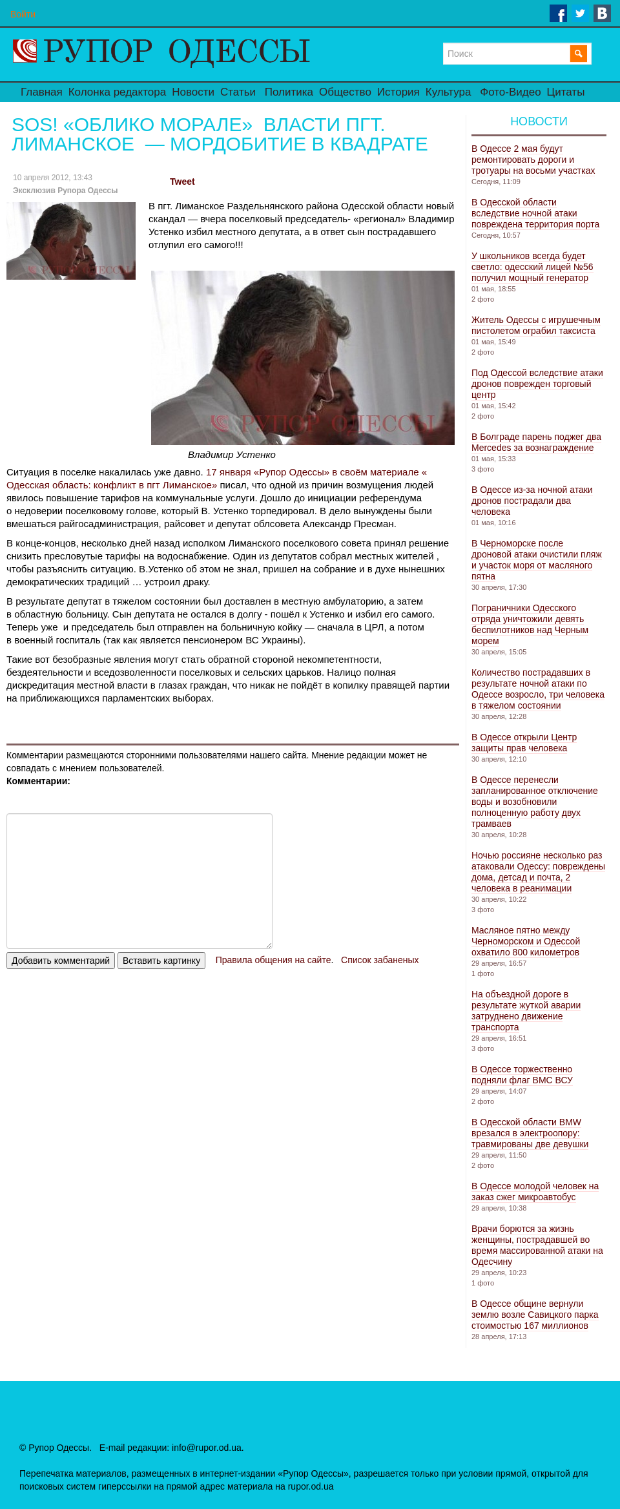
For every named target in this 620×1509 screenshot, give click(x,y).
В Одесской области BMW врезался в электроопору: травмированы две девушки (529, 1133)
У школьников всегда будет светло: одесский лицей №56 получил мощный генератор (532, 267)
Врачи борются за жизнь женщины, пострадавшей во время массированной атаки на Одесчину (537, 1245)
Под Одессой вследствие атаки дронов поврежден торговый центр (537, 384)
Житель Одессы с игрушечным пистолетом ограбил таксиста (536, 325)
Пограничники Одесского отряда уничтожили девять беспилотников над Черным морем (529, 624)
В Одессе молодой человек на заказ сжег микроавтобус (535, 1191)
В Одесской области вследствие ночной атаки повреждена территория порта (535, 213)
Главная (42, 92)
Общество (345, 92)
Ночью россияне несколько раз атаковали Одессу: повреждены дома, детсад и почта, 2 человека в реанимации (538, 871)
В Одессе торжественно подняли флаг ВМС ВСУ (522, 1074)
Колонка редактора (117, 92)
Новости (193, 92)
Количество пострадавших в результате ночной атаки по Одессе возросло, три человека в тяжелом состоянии (537, 689)
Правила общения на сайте (273, 960)
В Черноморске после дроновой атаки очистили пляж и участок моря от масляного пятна (536, 559)
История (398, 92)
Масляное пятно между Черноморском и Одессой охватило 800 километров (525, 941)
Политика (289, 92)
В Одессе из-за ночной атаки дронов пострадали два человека (532, 500)
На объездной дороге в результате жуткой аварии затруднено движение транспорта (526, 1010)
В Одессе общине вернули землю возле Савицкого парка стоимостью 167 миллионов (535, 1314)
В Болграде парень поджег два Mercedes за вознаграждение (536, 442)
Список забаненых (379, 960)
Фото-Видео (510, 92)
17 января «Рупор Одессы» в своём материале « (316, 471)
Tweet (182, 181)
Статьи (238, 92)
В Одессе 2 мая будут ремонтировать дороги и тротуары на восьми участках (533, 159)
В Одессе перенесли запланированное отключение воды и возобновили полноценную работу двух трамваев (534, 802)
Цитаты (566, 92)
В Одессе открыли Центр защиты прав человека (524, 742)
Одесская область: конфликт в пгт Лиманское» (111, 484)
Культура (448, 92)
